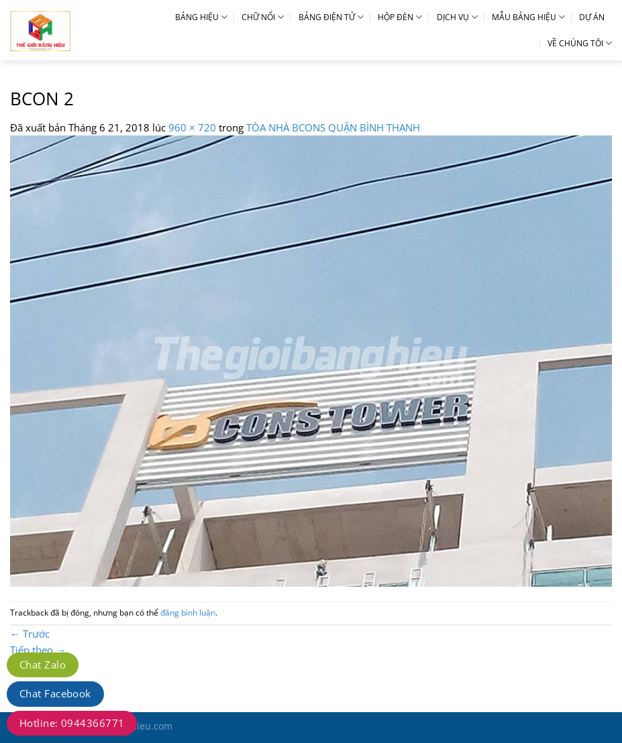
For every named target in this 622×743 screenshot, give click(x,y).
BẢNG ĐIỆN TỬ (331, 17)
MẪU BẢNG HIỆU (528, 17)
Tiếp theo (38, 649)
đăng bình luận (187, 612)
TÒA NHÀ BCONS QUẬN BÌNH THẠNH (333, 127)
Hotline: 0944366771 (71, 723)
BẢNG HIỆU (201, 17)
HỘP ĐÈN (400, 17)
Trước (30, 633)
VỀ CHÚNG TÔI (580, 43)
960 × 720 (192, 127)
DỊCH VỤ (457, 17)
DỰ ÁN (592, 17)
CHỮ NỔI (263, 17)
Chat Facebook (55, 693)
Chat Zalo (42, 664)
